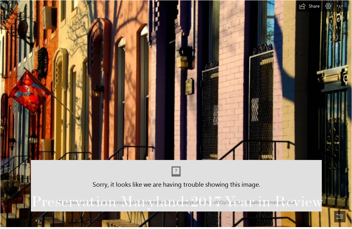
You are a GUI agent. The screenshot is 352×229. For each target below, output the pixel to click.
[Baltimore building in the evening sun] (176, 113)
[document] (176, 114)
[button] (309, 6)
